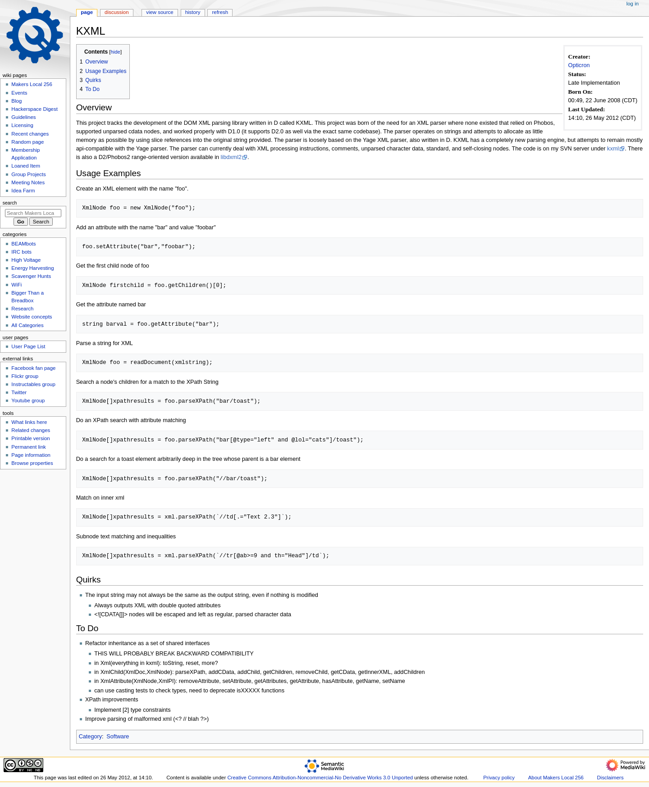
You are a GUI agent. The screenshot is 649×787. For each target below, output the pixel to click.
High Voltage (26, 260)
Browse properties (32, 463)
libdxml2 (231, 157)
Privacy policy (499, 777)
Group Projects (28, 174)
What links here (29, 422)
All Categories (27, 325)
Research (22, 308)
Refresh (220, 12)
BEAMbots (23, 243)
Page (87, 12)
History (193, 12)
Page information (30, 455)
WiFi (16, 284)
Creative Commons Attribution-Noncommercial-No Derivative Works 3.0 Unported (320, 777)
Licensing (22, 125)
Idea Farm (23, 190)
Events (19, 93)
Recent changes (30, 133)
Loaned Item (25, 165)
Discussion (116, 12)
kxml (613, 149)
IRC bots (21, 252)
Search (10, 202)
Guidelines (23, 117)
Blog (16, 101)
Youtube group (28, 400)
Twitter (19, 392)
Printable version (30, 438)
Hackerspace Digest (34, 109)
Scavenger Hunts (31, 276)
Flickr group (24, 376)
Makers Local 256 (31, 84)
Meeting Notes (28, 182)
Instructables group (33, 384)
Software (117, 736)
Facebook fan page (33, 368)
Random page (27, 142)
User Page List (28, 346)
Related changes (30, 430)
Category (90, 736)
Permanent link (28, 447)
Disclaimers (610, 777)
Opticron (579, 65)
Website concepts (31, 316)
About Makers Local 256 (556, 777)
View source (159, 12)
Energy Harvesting (32, 268)
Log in (632, 3)
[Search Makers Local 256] (33, 213)
